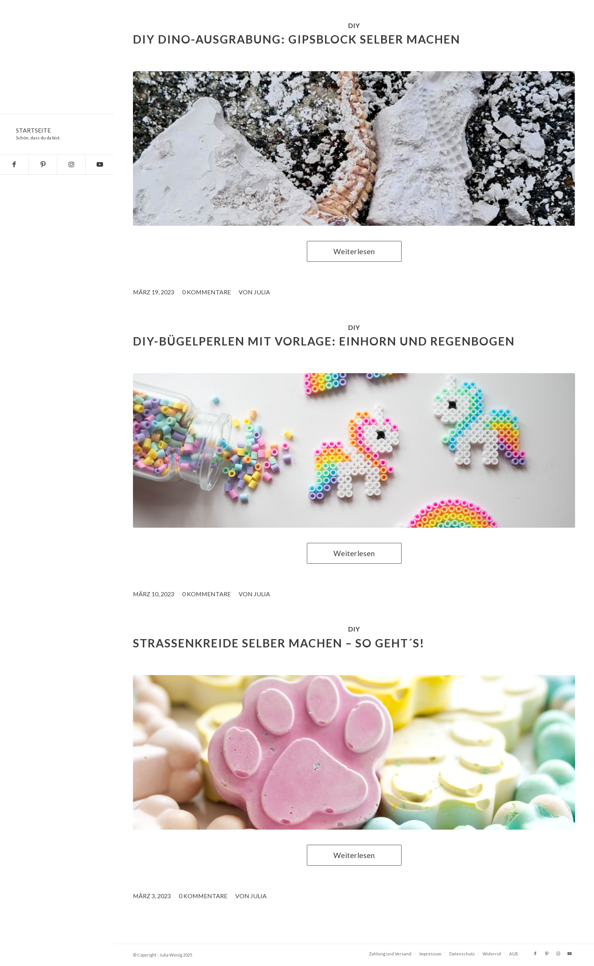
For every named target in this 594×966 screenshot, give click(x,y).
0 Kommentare (206, 291)
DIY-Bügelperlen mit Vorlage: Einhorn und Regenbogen (324, 341)
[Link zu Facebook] (14, 164)
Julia (262, 291)
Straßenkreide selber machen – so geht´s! (279, 643)
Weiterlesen (354, 251)
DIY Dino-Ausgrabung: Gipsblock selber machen (296, 39)
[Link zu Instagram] (71, 164)
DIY (354, 26)
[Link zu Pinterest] (42, 164)
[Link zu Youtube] (99, 164)
